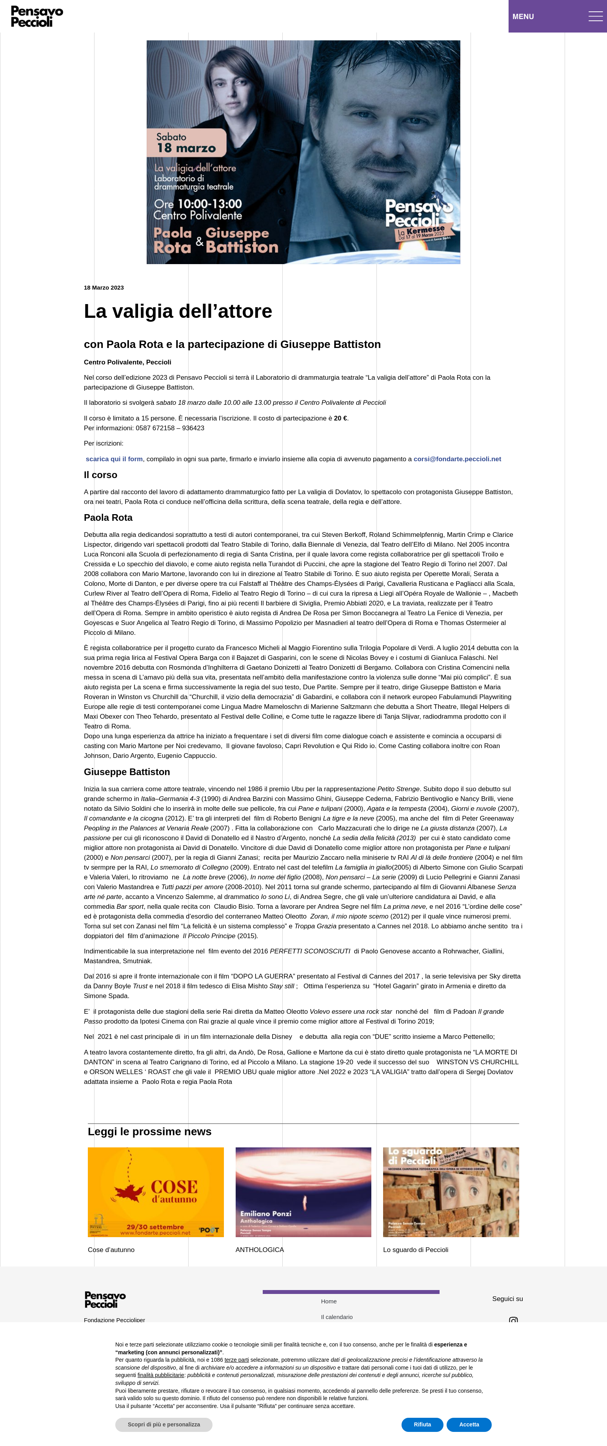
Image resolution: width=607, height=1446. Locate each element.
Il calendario (337, 1317)
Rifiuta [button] (422, 1424)
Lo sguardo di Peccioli (415, 1250)
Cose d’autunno (111, 1250)
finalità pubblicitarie (161, 1375)
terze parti (237, 1360)
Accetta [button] (469, 1424)
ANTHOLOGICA (260, 1250)
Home (329, 1301)
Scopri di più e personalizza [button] (164, 1424)
